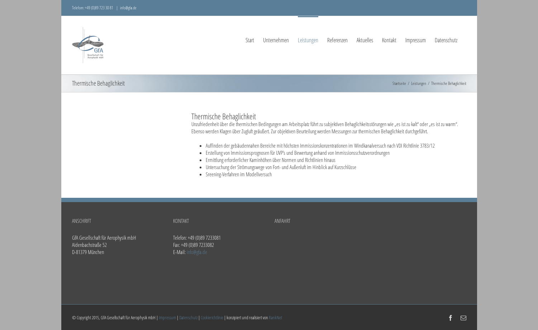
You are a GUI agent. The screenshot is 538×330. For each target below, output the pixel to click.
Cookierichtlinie (212, 317)
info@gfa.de (128, 8)
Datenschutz (188, 317)
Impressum (167, 317)
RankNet (275, 317)
